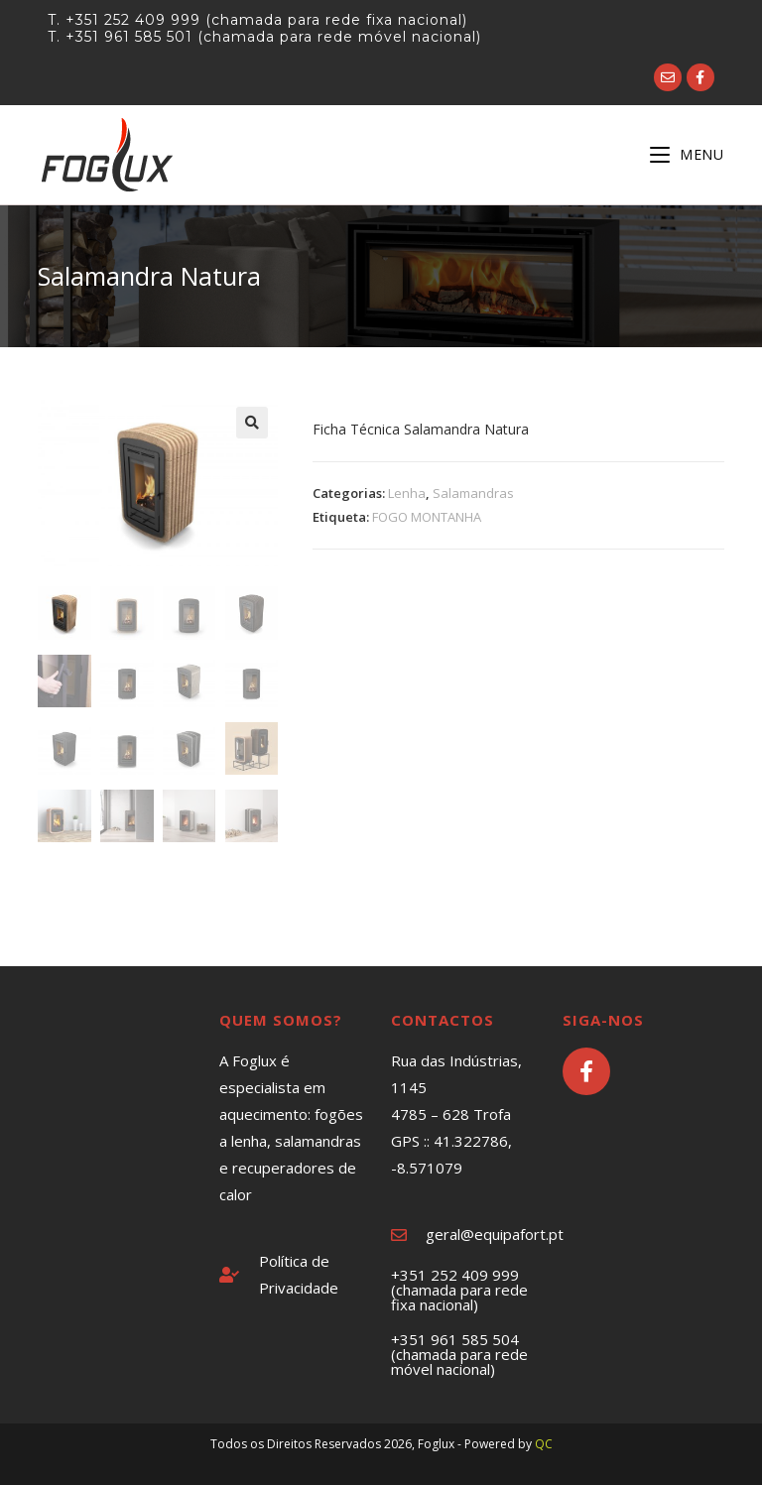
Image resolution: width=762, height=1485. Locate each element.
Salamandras (473, 493)
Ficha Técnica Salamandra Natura (423, 429)
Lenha (407, 493)
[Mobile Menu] (687, 154)
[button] (252, 422)
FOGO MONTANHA (426, 517)
